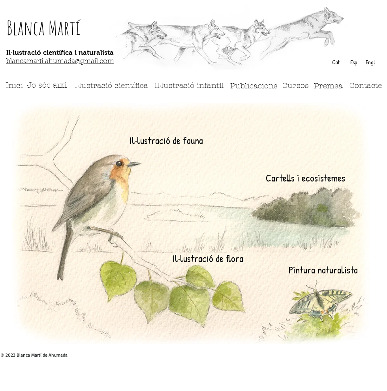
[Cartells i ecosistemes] (305, 178)
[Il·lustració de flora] (208, 258)
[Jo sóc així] (47, 85)
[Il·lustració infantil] (189, 86)
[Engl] (370, 62)
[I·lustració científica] (111, 85)
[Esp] (353, 62)
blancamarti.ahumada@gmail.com (60, 61)
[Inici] (14, 85)
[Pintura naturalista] (323, 270)
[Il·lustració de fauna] (166, 140)
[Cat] (335, 62)
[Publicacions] (253, 86)
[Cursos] (295, 86)
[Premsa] (328, 86)
